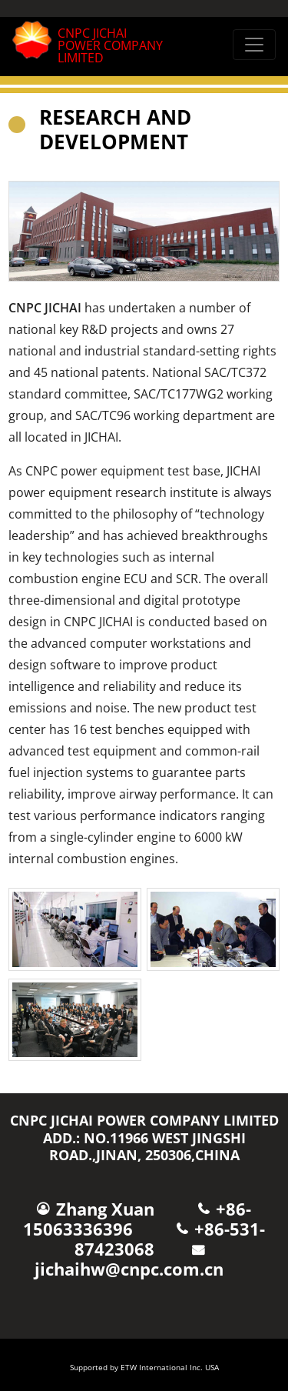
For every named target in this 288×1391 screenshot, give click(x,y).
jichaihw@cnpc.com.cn (129, 1269)
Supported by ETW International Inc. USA (144, 1368)
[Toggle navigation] (254, 44)
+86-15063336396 (137, 1219)
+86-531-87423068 (169, 1239)
